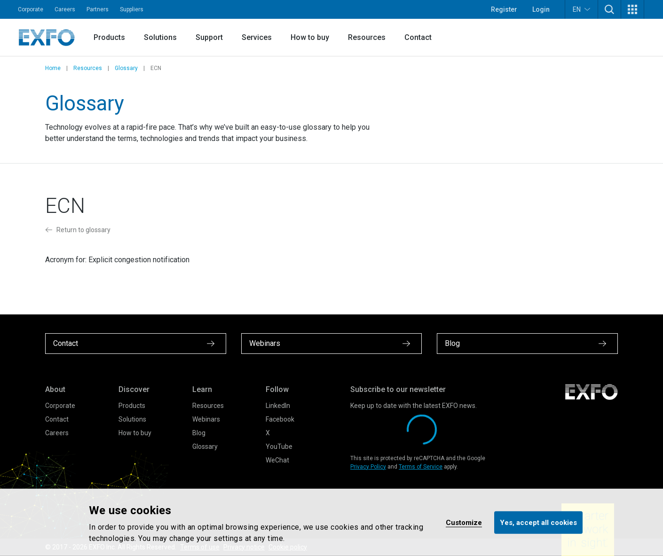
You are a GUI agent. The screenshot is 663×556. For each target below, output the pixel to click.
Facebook (280, 419)
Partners (98, 9)
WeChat (277, 460)
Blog (198, 433)
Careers (65, 9)
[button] (609, 9)
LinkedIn (278, 405)
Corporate (30, 9)
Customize (464, 522)
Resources (367, 37)
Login (541, 9)
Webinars (206, 419)
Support (209, 37)
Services (257, 37)
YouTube (279, 446)
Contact (418, 37)
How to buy (310, 37)
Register (504, 9)
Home (53, 68)
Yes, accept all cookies (538, 522)
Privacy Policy (368, 466)
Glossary (126, 68)
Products (109, 37)
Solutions (160, 37)
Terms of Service (420, 466)
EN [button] (581, 9)
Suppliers (131, 9)
